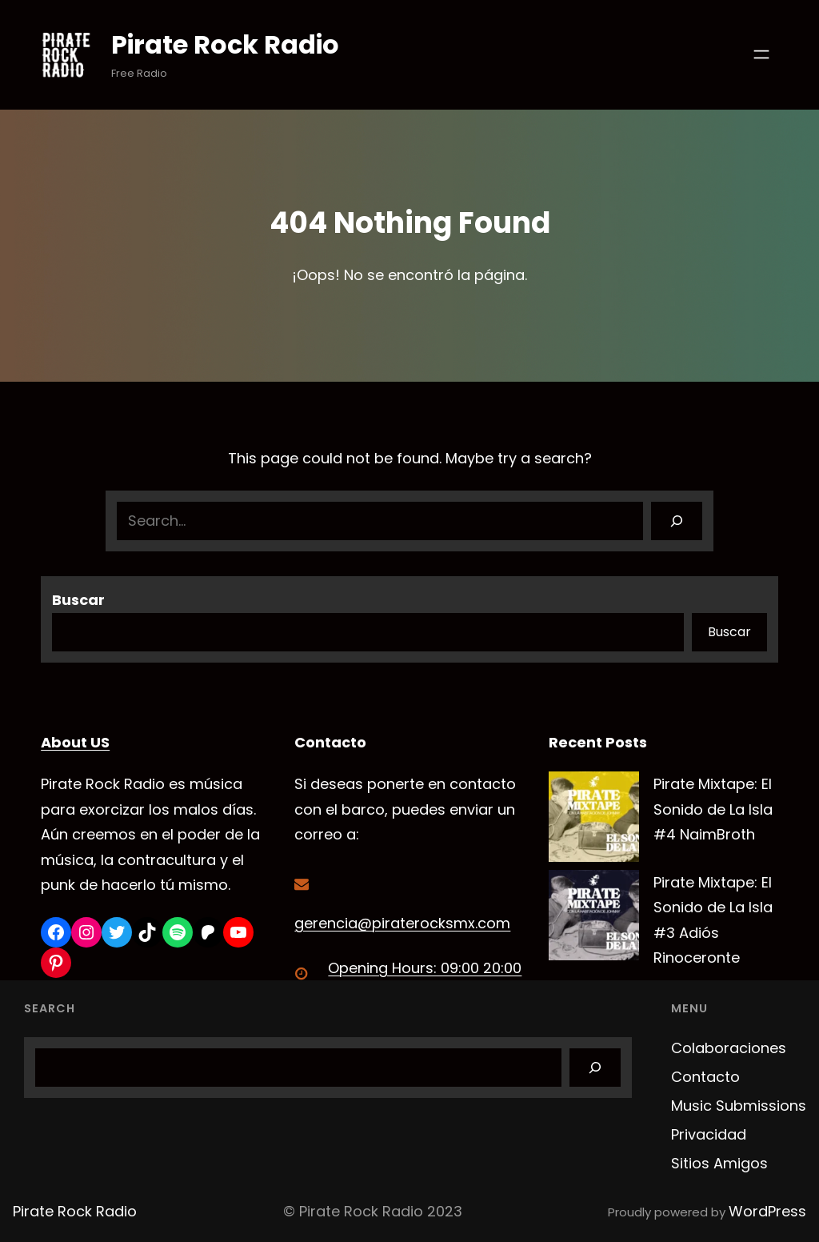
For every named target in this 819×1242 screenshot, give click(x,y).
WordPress (767, 1211)
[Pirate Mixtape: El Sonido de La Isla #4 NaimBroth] (594, 820)
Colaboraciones (728, 1048)
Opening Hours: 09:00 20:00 (424, 968)
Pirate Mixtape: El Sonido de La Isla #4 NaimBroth (713, 809)
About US (75, 742)
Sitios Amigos (719, 1163)
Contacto (705, 1077)
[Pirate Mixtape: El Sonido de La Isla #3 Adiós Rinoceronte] (594, 919)
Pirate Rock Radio (226, 44)
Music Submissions (738, 1106)
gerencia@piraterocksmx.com (402, 923)
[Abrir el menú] (761, 54)
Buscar (78, 600)
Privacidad (708, 1134)
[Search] (676, 521)
